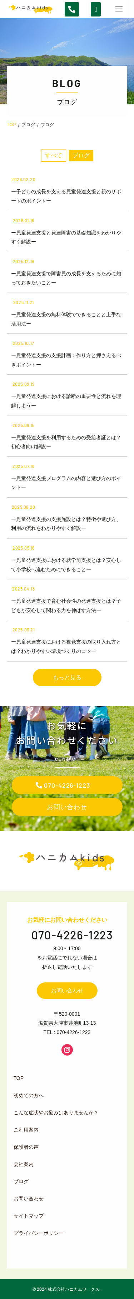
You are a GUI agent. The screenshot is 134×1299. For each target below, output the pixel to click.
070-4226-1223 (67, 785)
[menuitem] (66, 1078)
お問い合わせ (67, 807)
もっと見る (67, 677)
